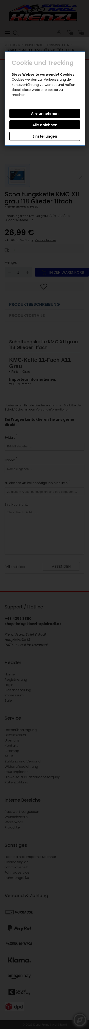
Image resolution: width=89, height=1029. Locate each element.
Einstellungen (45, 136)
